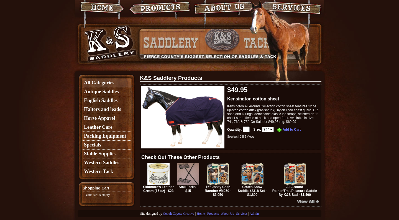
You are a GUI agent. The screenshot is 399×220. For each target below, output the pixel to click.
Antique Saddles (101, 91)
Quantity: (238, 130)
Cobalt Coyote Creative (178, 214)
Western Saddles (101, 162)
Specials (92, 145)
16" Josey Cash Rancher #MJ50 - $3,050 (218, 180)
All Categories (99, 82)
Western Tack (98, 171)
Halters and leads (102, 109)
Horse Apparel (99, 118)
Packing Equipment (105, 136)
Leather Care (98, 127)
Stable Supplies (100, 153)
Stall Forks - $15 (188, 178)
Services (241, 214)
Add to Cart (289, 130)
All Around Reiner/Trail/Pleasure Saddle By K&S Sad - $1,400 (294, 180)
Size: (264, 130)
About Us (227, 214)
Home (201, 214)
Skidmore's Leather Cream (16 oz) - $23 (158, 178)
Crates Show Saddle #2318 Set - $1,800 (252, 180)
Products (213, 214)
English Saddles (101, 100)
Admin (254, 214)
